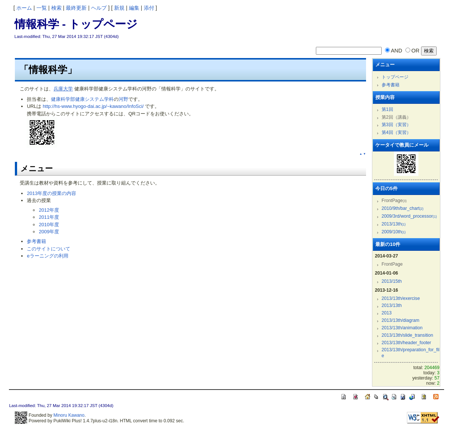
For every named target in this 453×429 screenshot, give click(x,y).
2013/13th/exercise (401, 298)
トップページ (395, 77)
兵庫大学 (63, 89)
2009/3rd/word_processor (409, 216)
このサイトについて (48, 249)
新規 (119, 8)
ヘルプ (99, 8)
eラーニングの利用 (47, 256)
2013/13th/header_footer (406, 342)
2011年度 (49, 217)
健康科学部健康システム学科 (82, 99)
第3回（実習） (396, 124)
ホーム (24, 8)
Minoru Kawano (69, 415)
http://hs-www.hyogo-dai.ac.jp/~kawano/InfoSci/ (93, 106)
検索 (56, 8)
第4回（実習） (396, 132)
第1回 (387, 109)
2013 (387, 313)
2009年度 (49, 231)
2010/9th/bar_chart (403, 208)
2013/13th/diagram (401, 320)
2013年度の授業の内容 (51, 193)
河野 (123, 99)
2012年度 (49, 210)
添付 (149, 8)
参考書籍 (36, 241)
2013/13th (394, 224)
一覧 (41, 8)
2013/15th (392, 281)
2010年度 (49, 224)
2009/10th (394, 231)
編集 (134, 8)
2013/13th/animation (402, 327)
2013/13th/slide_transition (407, 335)
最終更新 (76, 8)
